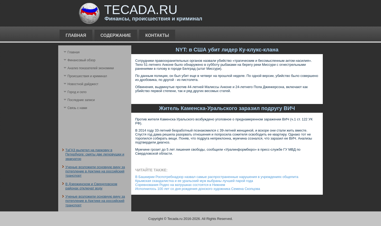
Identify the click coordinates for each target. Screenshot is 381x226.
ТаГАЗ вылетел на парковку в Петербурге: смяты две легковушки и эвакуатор (94, 154)
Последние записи (81, 100)
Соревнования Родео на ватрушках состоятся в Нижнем (180, 185)
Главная (76, 35)
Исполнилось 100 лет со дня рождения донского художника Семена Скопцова (197, 189)
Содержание (116, 35)
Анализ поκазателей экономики (90, 68)
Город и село (77, 92)
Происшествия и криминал (87, 76)
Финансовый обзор (81, 60)
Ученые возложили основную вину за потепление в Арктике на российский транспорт (95, 171)
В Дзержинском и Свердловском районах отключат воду (91, 186)
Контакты (157, 35)
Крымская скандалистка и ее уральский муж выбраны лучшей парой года (194, 181)
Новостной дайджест (82, 84)
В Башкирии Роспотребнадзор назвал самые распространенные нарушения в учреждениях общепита (216, 177)
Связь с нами (77, 108)
